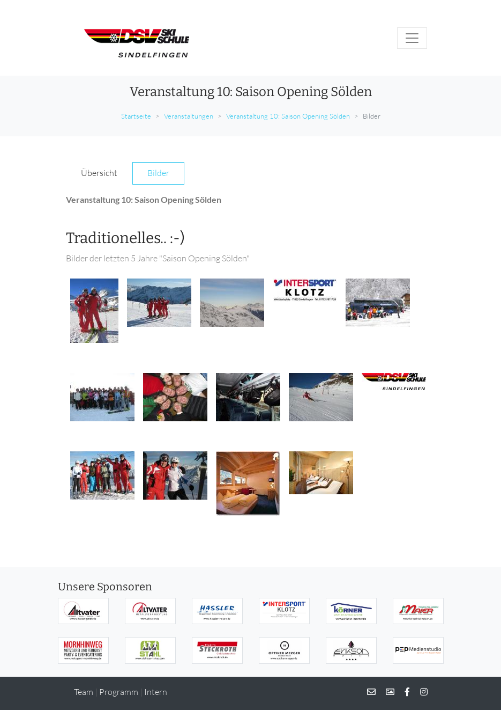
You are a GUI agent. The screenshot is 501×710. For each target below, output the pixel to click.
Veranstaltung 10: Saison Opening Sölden (288, 116)
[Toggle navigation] (412, 38)
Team (83, 691)
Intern (155, 691)
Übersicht (99, 172)
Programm (118, 691)
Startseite (136, 116)
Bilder (158, 172)
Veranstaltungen (188, 116)
